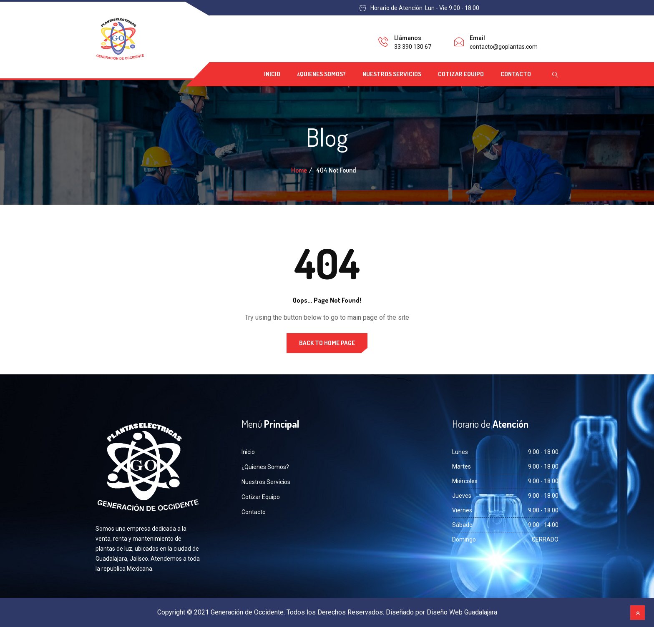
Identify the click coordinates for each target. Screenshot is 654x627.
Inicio (272, 74)
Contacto (516, 74)
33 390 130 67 (412, 46)
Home (299, 170)
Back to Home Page (327, 343)
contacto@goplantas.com (504, 46)
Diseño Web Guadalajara (462, 612)
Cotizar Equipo (461, 74)
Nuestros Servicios (391, 74)
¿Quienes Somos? (321, 74)
